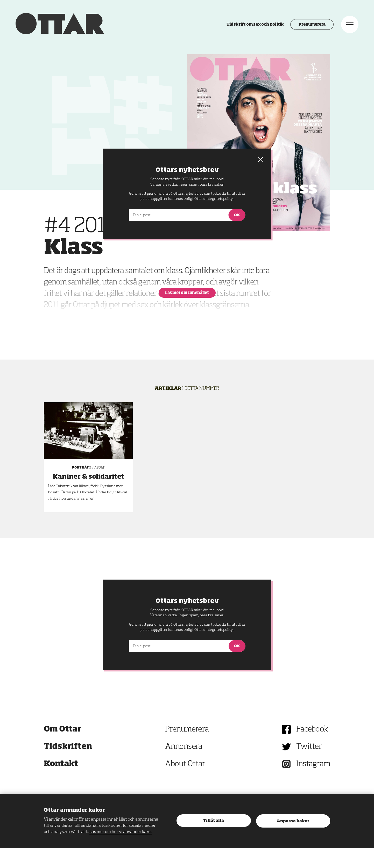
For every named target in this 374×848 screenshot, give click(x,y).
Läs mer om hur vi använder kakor (120, 832)
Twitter (309, 747)
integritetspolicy (219, 630)
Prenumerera (312, 24)
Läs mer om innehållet (187, 293)
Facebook (312, 729)
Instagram (313, 764)
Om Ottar (62, 729)
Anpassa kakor (293, 821)
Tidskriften (68, 747)
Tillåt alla (213, 821)
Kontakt (61, 764)
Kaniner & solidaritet (88, 477)
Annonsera (183, 747)
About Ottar (185, 764)
